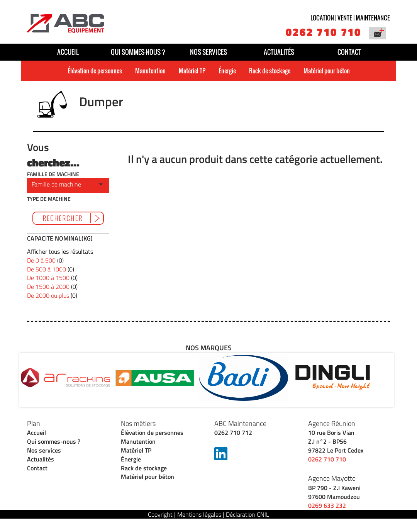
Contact (349, 52)
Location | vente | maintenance (350, 17)
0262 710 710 (323, 32)
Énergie (227, 70)
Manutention (150, 70)
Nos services (208, 52)
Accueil (68, 52)
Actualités (279, 52)
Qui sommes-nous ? (138, 52)
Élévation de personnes (95, 70)
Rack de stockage (269, 70)
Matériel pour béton (326, 70)
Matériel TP (192, 70)
